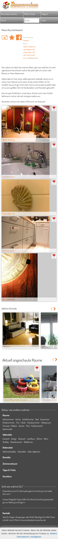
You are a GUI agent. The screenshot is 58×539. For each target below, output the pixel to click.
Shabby (6, 442)
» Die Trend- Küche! (29, 55)
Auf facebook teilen (19, 37)
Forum (3, 20)
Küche (18, 419)
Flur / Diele (21, 422)
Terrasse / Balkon (10, 426)
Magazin (45, 14)
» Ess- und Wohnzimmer (30, 58)
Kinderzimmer (9, 422)
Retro (46, 438)
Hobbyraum (46, 422)
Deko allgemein (34, 451)
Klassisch (22, 438)
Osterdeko (22, 451)
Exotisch (6, 438)
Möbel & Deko (29, 14)
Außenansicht (37, 426)
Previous (51, 309)
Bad (37, 419)
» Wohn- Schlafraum (29, 47)
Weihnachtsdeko (9, 451)
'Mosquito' (26, 40)
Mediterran (28, 442)
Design (14, 438)
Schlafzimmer (28, 419)
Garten (21, 426)
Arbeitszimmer (33, 422)
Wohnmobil (7, 429)
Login (44, 20)
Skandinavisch (16, 442)
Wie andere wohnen (9, 14)
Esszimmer (44, 419)
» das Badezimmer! (29, 49)
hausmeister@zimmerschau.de (33, 520)
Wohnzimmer (8, 419)
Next (54, 309)
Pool (28, 426)
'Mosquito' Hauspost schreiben (5, 37)
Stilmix (39, 438)
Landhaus (31, 438)
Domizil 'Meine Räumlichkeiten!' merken (12, 37)
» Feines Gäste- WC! (29, 52)
